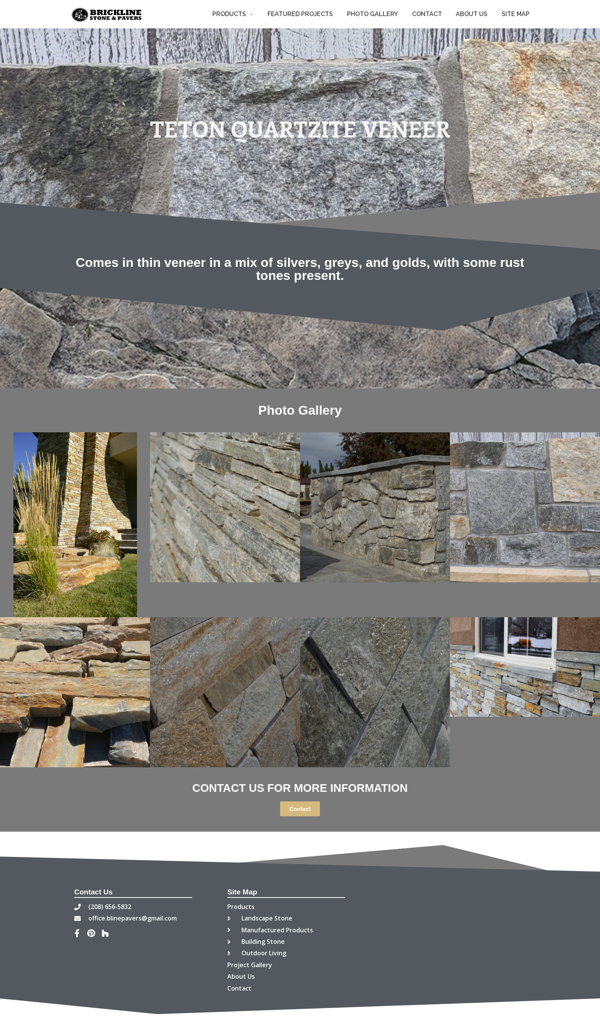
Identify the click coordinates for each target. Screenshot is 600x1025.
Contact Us (93, 892)
